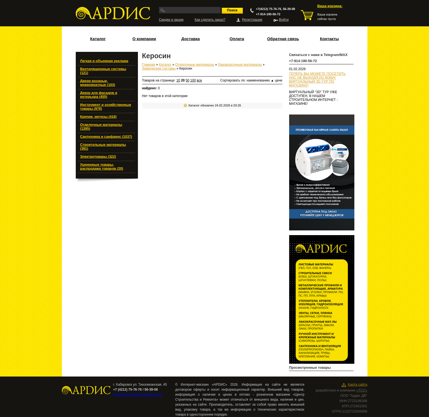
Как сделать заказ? (210, 20)
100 (193, 80)
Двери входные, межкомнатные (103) (97, 83)
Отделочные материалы (194, 65)
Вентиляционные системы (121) (103, 71)
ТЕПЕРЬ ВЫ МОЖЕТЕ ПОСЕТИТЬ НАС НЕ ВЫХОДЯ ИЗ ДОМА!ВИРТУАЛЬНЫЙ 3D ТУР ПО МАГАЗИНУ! (317, 79)
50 (187, 80)
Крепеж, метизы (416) (98, 117)
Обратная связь (283, 39)
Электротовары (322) (98, 157)
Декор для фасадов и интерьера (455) (98, 95)
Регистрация (252, 20)
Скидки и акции (171, 20)
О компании (144, 39)
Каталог (98, 39)
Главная (148, 65)
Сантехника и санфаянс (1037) (106, 137)
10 (178, 80)
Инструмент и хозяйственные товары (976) (105, 107)
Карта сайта (357, 385)
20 (183, 80)
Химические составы (159, 68)
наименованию (260, 80)
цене (278, 80)
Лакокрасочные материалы (240, 65)
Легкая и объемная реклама (104, 61)
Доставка (190, 39)
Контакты (329, 39)
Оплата (236, 39)
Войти (284, 20)
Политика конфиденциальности (137, 394)
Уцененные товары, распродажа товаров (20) (101, 167)
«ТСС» (361, 390)
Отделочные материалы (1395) (101, 127)
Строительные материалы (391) (103, 147)
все (199, 80)
